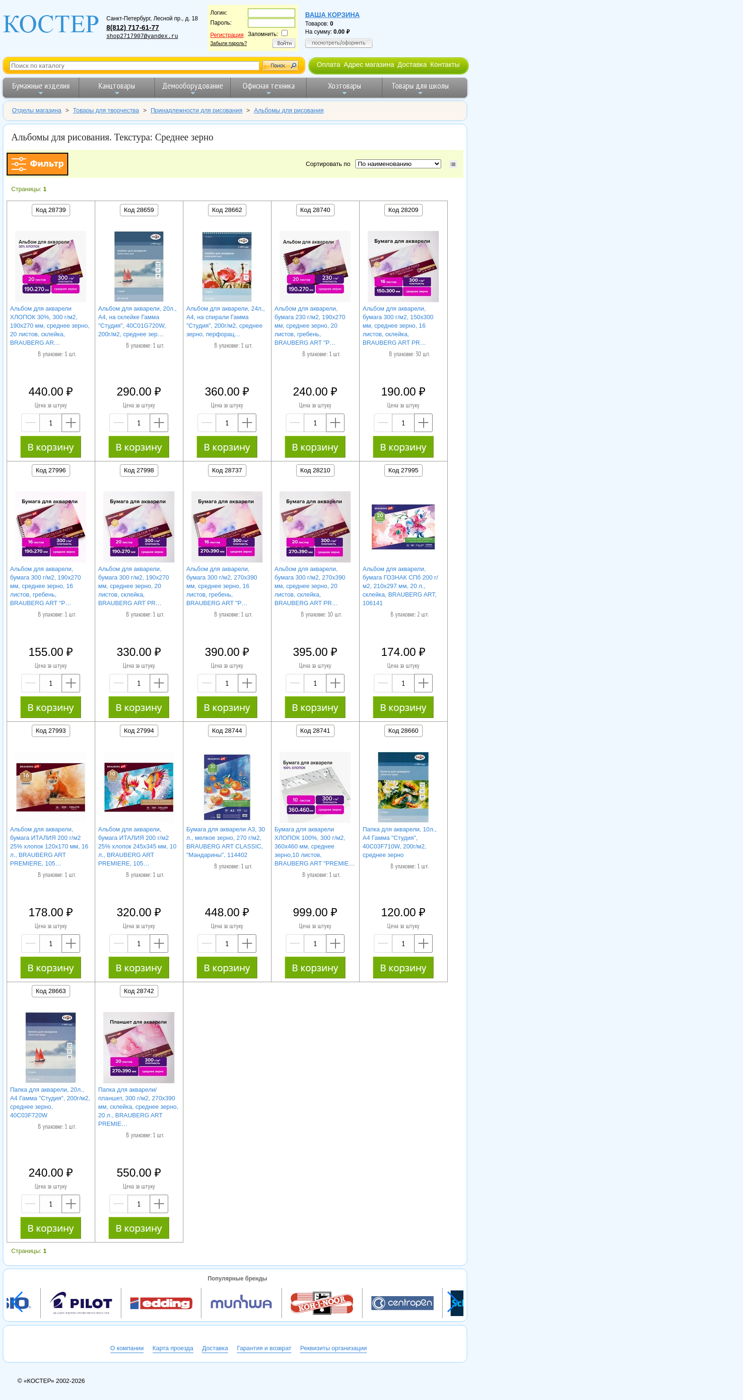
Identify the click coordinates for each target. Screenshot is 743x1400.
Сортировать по (329, 163)
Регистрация (227, 35)
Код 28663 (51, 991)
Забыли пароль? (228, 43)
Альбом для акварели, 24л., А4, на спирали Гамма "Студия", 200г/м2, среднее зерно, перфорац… (225, 321)
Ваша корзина (332, 14)
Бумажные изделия (41, 88)
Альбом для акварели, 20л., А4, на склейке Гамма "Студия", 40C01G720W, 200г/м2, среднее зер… (137, 321)
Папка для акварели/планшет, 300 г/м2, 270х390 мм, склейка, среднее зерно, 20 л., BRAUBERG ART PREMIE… (138, 1106)
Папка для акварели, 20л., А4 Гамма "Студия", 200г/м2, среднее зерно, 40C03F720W (50, 1102)
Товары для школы (420, 88)
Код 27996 (51, 470)
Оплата (328, 64)
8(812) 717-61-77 (132, 27)
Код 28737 (227, 470)
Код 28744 (227, 730)
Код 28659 (139, 209)
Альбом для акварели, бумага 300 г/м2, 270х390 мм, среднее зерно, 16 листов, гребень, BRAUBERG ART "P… (221, 586)
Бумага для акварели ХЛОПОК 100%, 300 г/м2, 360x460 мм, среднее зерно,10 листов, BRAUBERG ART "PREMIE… (314, 846)
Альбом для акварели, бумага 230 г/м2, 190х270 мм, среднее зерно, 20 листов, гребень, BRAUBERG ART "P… (309, 325)
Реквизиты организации (333, 1348)
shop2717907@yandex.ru (142, 36)
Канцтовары (117, 88)
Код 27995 (403, 470)
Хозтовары (344, 88)
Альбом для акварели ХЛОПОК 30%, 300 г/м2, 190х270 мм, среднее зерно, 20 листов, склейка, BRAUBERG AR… (50, 325)
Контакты (445, 64)
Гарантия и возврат (264, 1348)
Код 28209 (403, 209)
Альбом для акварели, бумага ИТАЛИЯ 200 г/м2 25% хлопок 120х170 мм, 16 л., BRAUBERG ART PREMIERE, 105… (49, 846)
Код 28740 (315, 209)
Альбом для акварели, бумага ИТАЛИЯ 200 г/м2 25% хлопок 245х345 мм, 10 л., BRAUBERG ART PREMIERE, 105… (137, 846)
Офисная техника (269, 88)
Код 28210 (315, 470)
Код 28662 (227, 209)
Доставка (412, 64)
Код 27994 (139, 730)
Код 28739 (51, 209)
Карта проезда (173, 1348)
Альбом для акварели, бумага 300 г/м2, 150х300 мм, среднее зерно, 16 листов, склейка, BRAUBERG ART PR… (398, 325)
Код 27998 (139, 470)
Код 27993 (51, 730)
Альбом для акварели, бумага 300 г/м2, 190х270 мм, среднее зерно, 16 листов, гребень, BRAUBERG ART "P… (45, 586)
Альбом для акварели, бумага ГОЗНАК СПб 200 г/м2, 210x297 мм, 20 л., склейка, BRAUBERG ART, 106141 (400, 586)
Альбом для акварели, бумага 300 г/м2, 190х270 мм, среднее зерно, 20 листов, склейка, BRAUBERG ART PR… (133, 586)
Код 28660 (403, 730)
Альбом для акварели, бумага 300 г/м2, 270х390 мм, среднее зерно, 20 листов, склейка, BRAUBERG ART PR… (309, 586)
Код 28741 (315, 730)
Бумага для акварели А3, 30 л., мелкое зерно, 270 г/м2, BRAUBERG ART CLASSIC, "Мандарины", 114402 (225, 842)
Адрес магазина (369, 64)
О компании (127, 1348)
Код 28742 (139, 991)
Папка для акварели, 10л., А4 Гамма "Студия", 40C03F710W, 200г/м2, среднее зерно (399, 842)
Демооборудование (192, 88)
